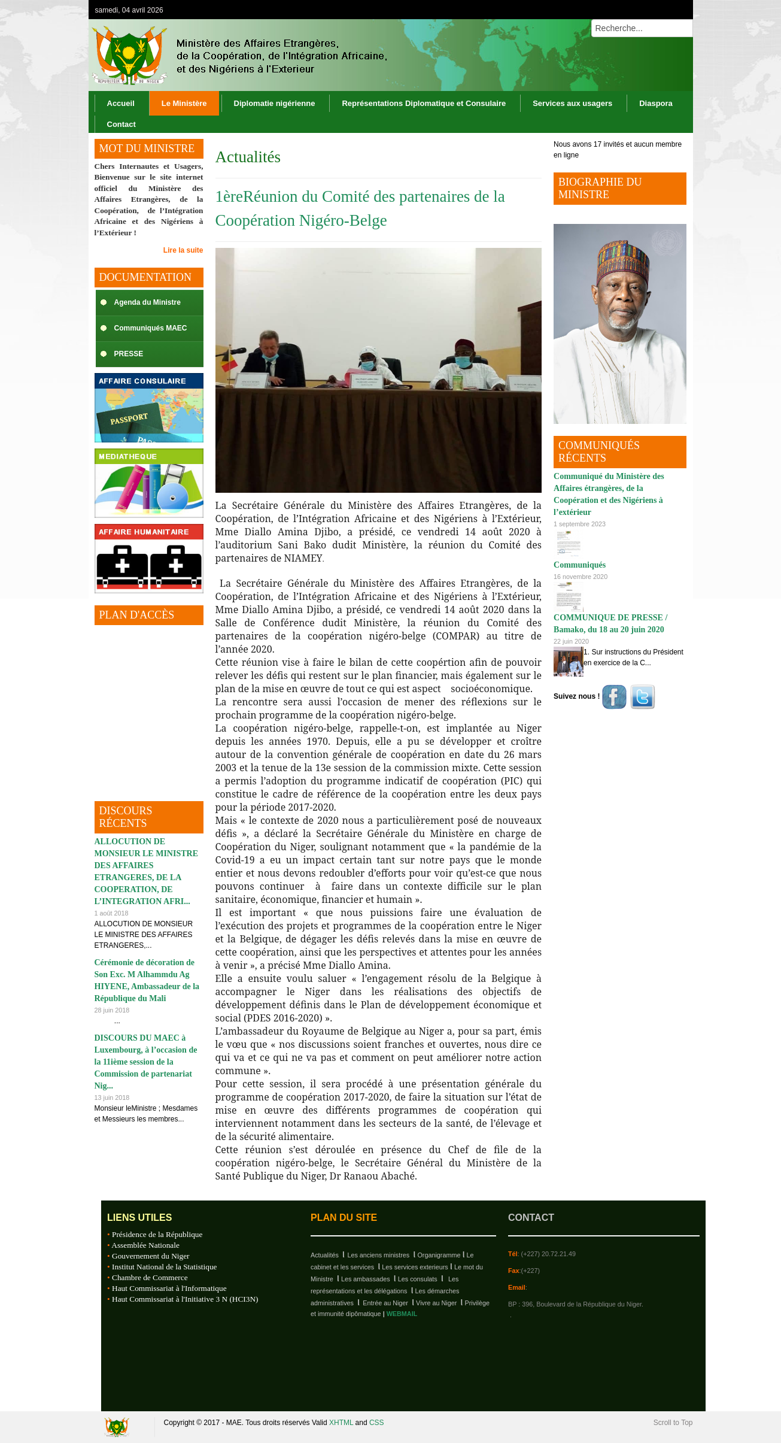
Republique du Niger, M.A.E (118, 1427)
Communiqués (580, 564)
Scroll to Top (673, 1422)
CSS (376, 1422)
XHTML (341, 1422)
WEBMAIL (402, 1313)
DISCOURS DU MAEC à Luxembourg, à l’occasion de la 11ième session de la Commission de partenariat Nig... (146, 1061)
